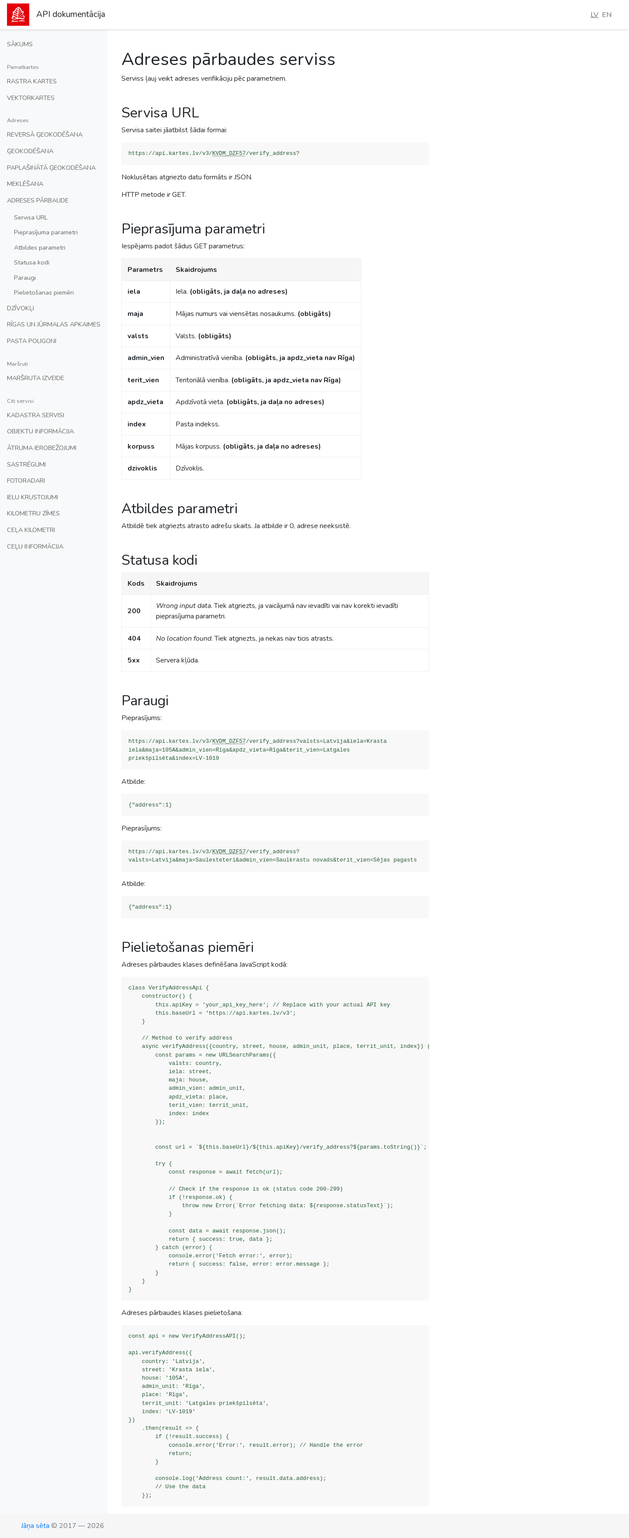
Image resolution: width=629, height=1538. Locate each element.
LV (594, 15)
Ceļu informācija (35, 546)
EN (607, 15)
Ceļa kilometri (31, 529)
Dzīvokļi (20, 308)
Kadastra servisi (35, 415)
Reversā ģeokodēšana (45, 134)
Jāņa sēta (35, 1526)
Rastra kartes (32, 81)
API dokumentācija (70, 14)
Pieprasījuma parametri (46, 232)
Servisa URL (31, 217)
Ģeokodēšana (30, 151)
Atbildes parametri (40, 247)
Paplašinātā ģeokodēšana (51, 167)
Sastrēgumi (26, 464)
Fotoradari (26, 480)
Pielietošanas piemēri (44, 292)
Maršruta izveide (35, 378)
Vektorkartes (31, 97)
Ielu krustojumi (32, 497)
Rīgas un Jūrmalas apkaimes (53, 324)
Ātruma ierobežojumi (41, 447)
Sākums (20, 44)
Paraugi (25, 277)
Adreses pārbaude (38, 200)
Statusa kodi (31, 262)
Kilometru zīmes (33, 513)
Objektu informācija (40, 431)
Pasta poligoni (31, 340)
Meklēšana (25, 183)
